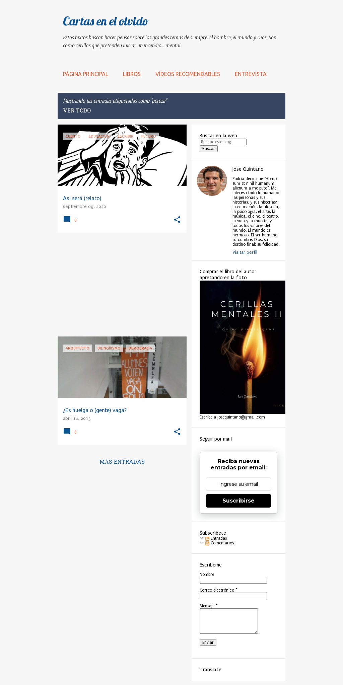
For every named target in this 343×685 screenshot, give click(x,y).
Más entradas (122, 462)
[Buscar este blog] (223, 142)
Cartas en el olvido (106, 20)
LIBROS (132, 74)
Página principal (85, 74)
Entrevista (251, 74)
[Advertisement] (120, 284)
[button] (177, 220)
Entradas (216, 538)
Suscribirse (238, 501)
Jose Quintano (248, 169)
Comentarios (219, 543)
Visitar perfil (244, 252)
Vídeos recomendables (187, 74)
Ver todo (77, 111)
